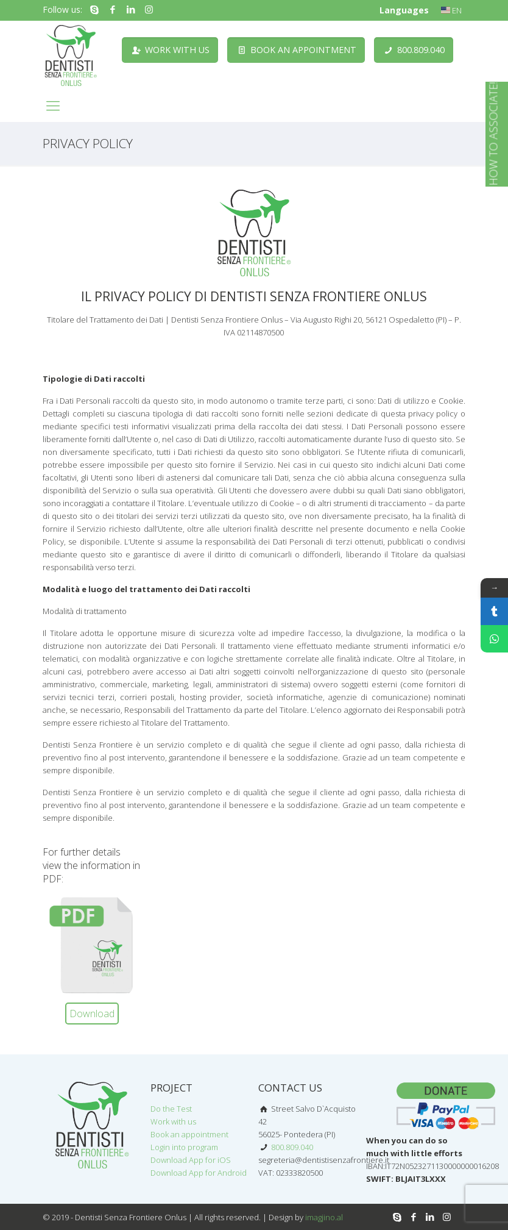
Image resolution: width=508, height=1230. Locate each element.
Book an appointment (189, 1134)
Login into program (184, 1147)
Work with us (173, 1121)
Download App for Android (198, 1172)
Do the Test (171, 1108)
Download (92, 1013)
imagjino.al (324, 1217)
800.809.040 (291, 1147)
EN (451, 10)
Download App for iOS (190, 1159)
